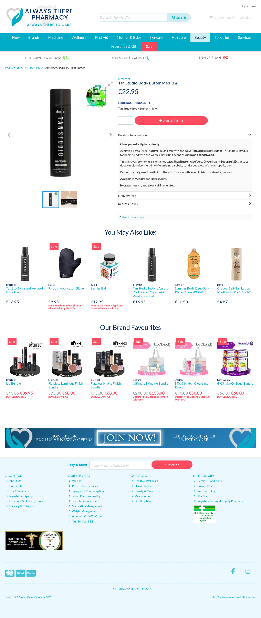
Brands (34, 37)
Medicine (55, 37)
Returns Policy (204, 491)
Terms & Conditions (207, 481)
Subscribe (172, 465)
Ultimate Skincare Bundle (150, 383)
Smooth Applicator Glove (66, 288)
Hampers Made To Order (86, 516)
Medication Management (85, 506)
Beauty (200, 37)
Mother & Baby (129, 37)
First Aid (101, 37)
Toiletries (222, 37)
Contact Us (14, 486)
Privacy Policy (204, 486)
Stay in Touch (78, 465)
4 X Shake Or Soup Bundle (235, 383)
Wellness (79, 37)
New (16, 37)
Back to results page (133, 217)
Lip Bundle (13, 383)
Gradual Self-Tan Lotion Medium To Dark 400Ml (234, 290)
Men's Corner (141, 496)
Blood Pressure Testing (85, 496)
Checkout (246, 17)
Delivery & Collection (20, 506)
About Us (13, 481)
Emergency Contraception (86, 491)
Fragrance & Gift (124, 46)
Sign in (245, 6)
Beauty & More (142, 491)
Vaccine (75, 481)
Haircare (179, 37)
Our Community (17, 491)
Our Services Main (81, 521)
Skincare (156, 37)
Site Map (201, 496)
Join (253, 6)
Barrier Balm (99, 288)
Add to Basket (171, 120)
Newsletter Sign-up (19, 496)
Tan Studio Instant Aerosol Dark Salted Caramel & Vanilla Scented (151, 292)
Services (244, 37)
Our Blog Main (141, 501)
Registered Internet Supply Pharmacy (218, 501)
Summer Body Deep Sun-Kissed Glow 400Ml (192, 290)
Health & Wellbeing (144, 481)
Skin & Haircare (142, 486)
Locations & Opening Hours (24, 501)
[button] (110, 84)
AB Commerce (247, 596)
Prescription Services (83, 486)
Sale (149, 46)
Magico (221, 596)
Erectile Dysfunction (83, 501)
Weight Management (83, 511)
